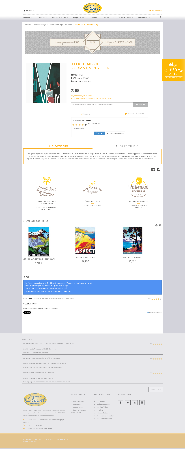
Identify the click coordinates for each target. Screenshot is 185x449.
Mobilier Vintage (125, 17)
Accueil (28, 24)
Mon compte (29, 10)
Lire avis (100, 133)
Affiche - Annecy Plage (85, 257)
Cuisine (93, 17)
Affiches (42, 17)
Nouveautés (27, 17)
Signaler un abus (154, 312)
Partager (158, 169)
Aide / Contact (143, 17)
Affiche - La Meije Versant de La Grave (38, 259)
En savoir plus (58, 146)
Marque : (75, 75)
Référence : (77, 78)
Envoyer (142, 104)
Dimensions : (77, 81)
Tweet (153, 169)
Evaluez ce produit (115, 133)
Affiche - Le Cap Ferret (132, 257)
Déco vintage (107, 17)
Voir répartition (79, 128)
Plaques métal (78, 17)
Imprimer (87, 114)
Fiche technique (127, 146)
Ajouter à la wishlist (135, 114)
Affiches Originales (59, 17)
